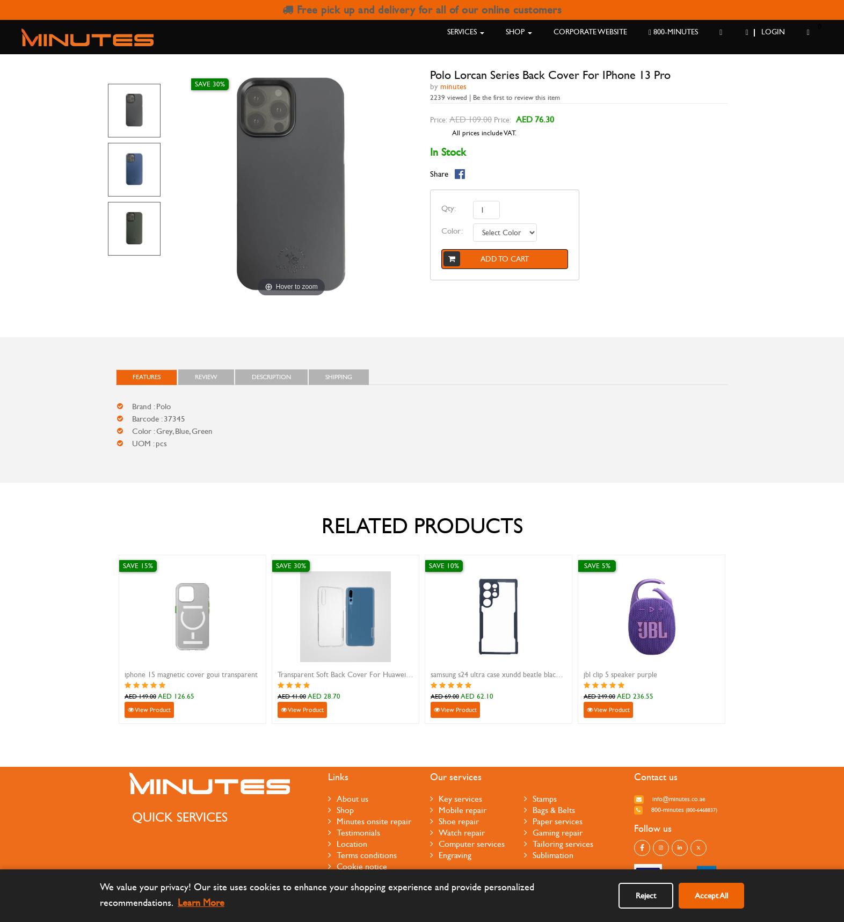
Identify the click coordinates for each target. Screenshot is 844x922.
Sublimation (548, 855)
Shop (519, 32)
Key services (456, 799)
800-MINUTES (673, 32)
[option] (134, 110)
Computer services (467, 844)
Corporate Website (590, 32)
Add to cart (486, 258)
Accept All (711, 896)
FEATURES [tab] (147, 377)
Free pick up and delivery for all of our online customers (422, 10)
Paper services (553, 821)
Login (765, 32)
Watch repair (457, 832)
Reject (646, 896)
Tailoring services (558, 844)
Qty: (448, 208)
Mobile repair (458, 810)
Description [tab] (271, 377)
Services (465, 32)
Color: (452, 231)
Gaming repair (553, 832)
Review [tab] (206, 377)
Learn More (201, 903)
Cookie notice (357, 866)
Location (347, 844)
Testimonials (354, 832)
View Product (149, 710)
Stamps (540, 799)
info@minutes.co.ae (669, 799)
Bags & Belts (549, 810)
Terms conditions (362, 855)
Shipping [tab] (338, 377)
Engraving (450, 855)
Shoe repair (454, 821)
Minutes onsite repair (369, 821)
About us (348, 799)
